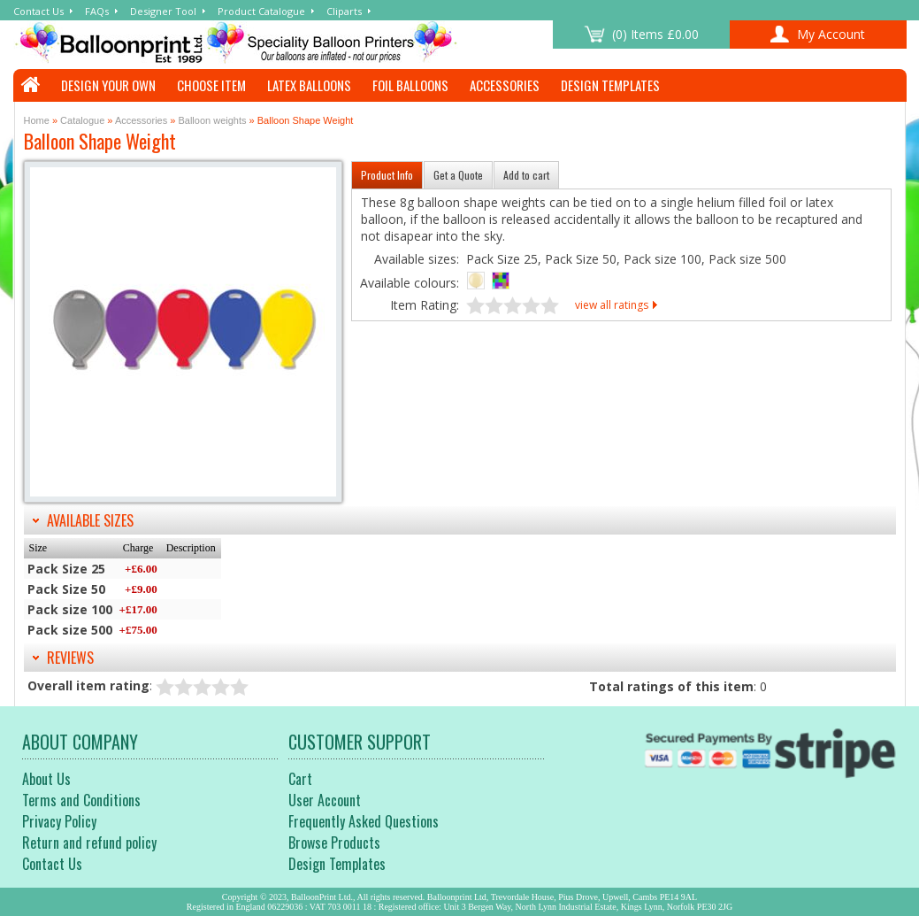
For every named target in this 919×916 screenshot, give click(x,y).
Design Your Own (108, 85)
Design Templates (610, 85)
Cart (300, 778)
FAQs (97, 11)
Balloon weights (212, 120)
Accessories (505, 85)
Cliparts (344, 11)
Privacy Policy (59, 821)
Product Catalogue (261, 11)
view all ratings (611, 304)
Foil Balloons (410, 85)
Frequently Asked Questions (363, 821)
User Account (324, 800)
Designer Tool (163, 11)
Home (37, 120)
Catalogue (82, 120)
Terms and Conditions (81, 800)
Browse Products (334, 842)
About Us (46, 778)
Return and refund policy (89, 842)
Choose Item (211, 85)
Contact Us (38, 11)
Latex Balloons (309, 85)
